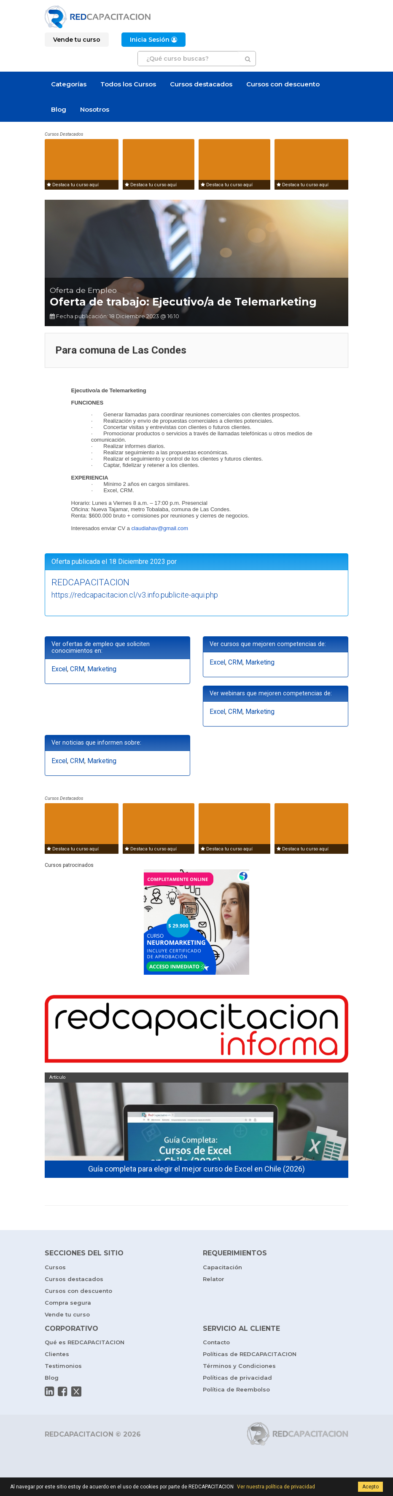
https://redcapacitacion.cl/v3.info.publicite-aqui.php (134, 594)
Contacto (216, 1342)
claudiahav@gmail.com (160, 528)
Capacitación (222, 1267)
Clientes (57, 1354)
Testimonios (63, 1365)
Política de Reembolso (236, 1389)
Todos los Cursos (128, 84)
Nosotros (94, 109)
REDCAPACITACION (90, 582)
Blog (58, 109)
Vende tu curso (67, 1314)
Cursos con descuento (283, 84)
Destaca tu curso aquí (73, 185)
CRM (77, 669)
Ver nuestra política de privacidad (276, 1487)
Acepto (370, 1487)
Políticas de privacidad (237, 1377)
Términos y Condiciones (239, 1365)
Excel (59, 669)
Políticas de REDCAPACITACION (249, 1354)
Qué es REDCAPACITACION (84, 1342)
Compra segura (68, 1302)
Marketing (101, 669)
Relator (213, 1279)
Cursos (55, 1267)
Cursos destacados (201, 84)
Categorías (68, 84)
